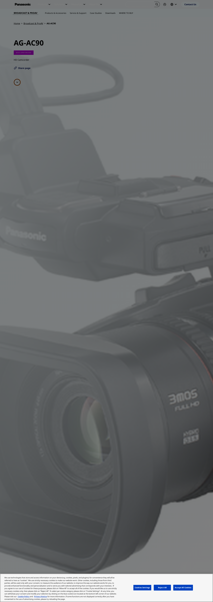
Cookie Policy (23, 596)
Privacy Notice (40, 596)
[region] (106, 588)
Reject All (162, 587)
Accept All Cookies (183, 587)
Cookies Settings (142, 587)
